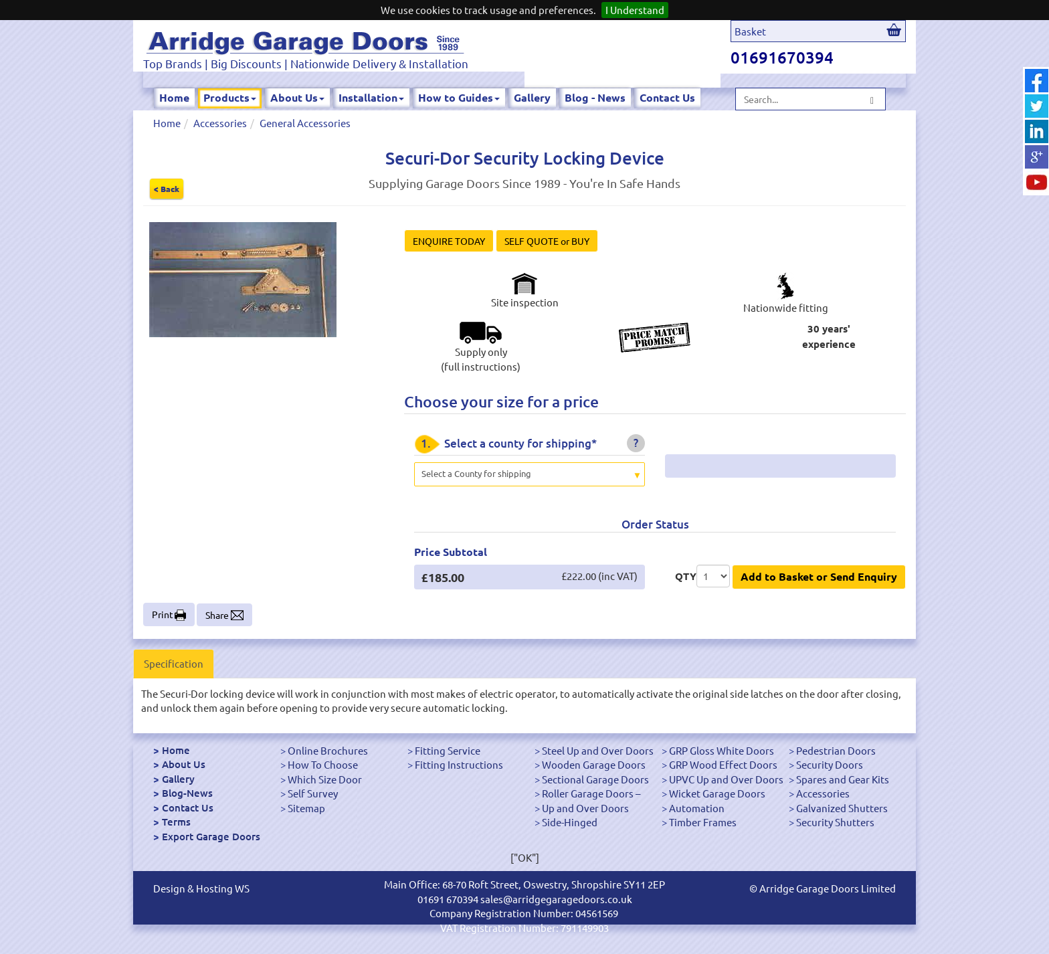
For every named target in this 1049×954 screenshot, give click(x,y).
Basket (750, 31)
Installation (371, 97)
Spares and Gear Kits (842, 779)
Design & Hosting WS (201, 888)
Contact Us (667, 97)
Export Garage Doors (211, 836)
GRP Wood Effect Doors (723, 764)
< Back (166, 188)
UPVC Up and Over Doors (726, 779)
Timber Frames (703, 822)
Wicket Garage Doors (717, 793)
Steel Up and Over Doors (598, 750)
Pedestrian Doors (836, 750)
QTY (685, 576)
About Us (297, 97)
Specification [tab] (173, 663)
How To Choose (323, 764)
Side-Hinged (569, 822)
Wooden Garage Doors (594, 764)
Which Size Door (325, 779)
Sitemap (306, 807)
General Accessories (305, 122)
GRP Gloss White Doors (721, 750)
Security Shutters (835, 822)
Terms (176, 821)
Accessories (220, 122)
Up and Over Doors (585, 807)
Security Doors (829, 764)
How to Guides (459, 97)
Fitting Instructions (459, 764)
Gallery (532, 97)
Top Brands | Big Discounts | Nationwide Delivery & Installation (305, 63)
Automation (697, 807)
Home (174, 97)
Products (229, 97)
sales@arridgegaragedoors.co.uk (556, 898)
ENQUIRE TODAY (449, 241)
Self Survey (313, 793)
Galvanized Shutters (842, 807)
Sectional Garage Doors (595, 779)
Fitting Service (447, 750)
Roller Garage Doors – (591, 793)
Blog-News (187, 792)
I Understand (634, 9)
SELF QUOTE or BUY (546, 241)
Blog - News (595, 97)
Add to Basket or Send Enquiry (819, 576)
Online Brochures (328, 750)
